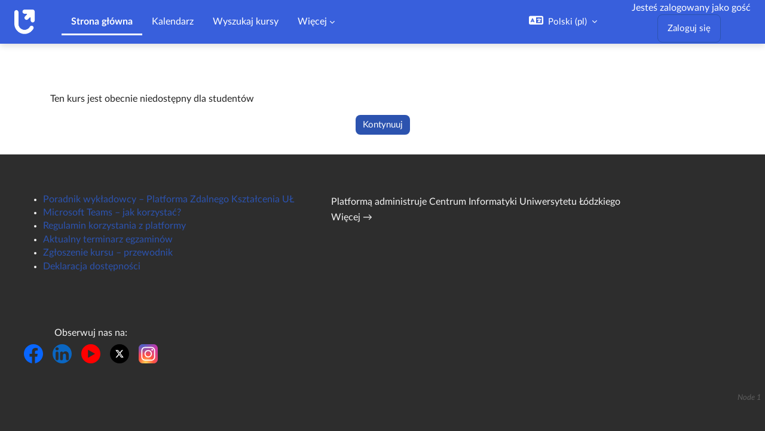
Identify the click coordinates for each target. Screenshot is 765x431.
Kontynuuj (383, 124)
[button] (563, 21)
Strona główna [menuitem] (102, 21)
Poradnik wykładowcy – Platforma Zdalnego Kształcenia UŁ (168, 199)
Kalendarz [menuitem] (173, 21)
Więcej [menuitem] (312, 21)
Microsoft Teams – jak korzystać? (112, 212)
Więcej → (351, 217)
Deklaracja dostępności (91, 266)
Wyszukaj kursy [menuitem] (246, 21)
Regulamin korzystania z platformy (114, 225)
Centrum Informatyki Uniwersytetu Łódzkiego (524, 202)
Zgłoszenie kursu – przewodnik (108, 252)
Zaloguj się (689, 28)
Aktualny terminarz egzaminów (108, 239)
